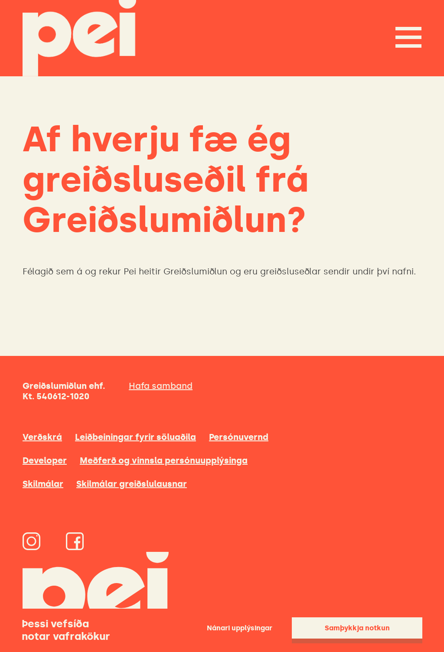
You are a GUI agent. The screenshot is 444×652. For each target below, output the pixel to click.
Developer (45, 460)
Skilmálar (43, 484)
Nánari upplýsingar (239, 628)
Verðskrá (42, 437)
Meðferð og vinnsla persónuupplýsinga (164, 460)
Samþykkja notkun (357, 628)
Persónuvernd (238, 437)
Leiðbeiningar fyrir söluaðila (135, 437)
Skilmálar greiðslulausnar (131, 484)
